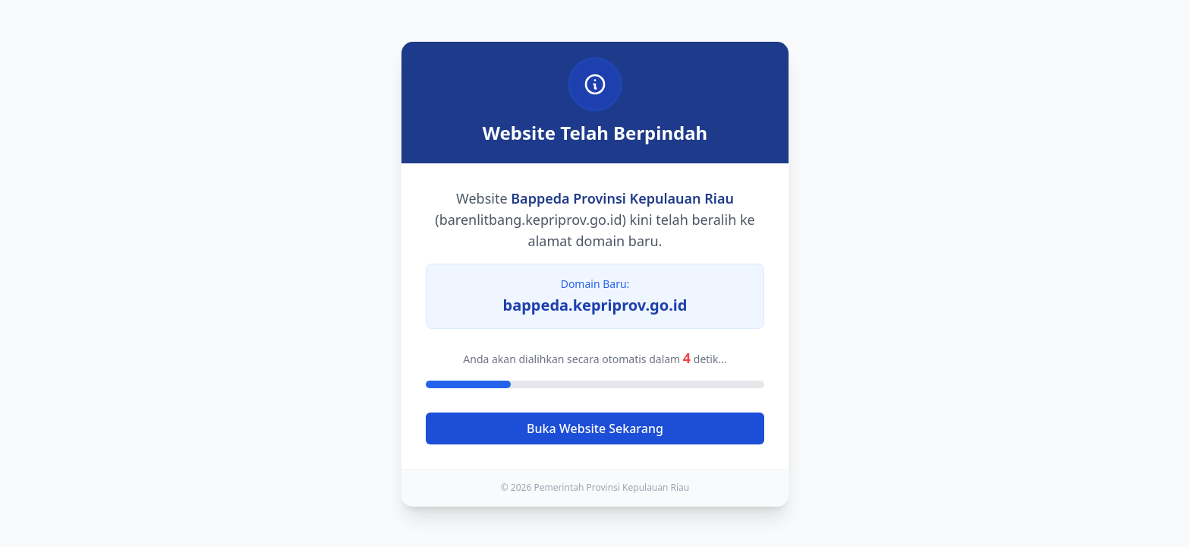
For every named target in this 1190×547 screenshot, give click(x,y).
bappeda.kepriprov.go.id (595, 305)
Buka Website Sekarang (595, 428)
